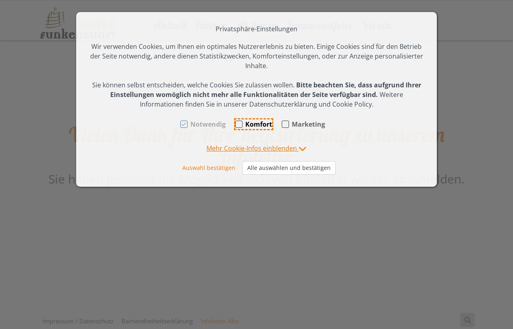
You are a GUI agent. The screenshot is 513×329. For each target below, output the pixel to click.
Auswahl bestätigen (208, 168)
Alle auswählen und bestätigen (289, 168)
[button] (256, 148)
